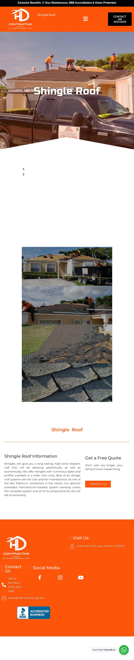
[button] (67, 169)
